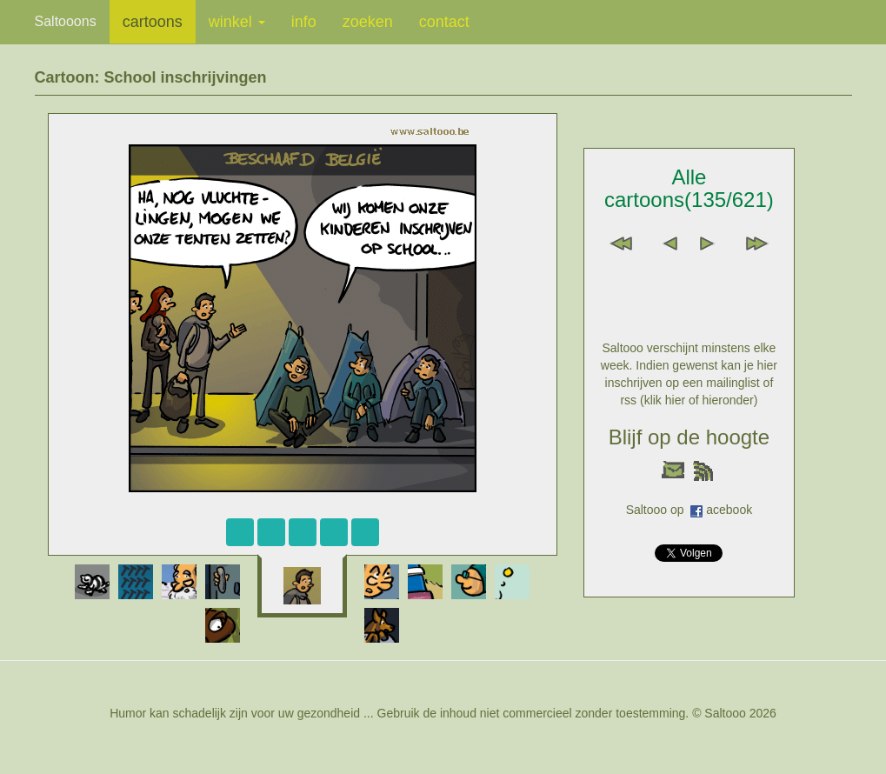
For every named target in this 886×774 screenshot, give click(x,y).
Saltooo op (658, 510)
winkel (237, 21)
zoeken (368, 21)
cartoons (153, 21)
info (303, 21)
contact (444, 21)
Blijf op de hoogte (689, 437)
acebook (729, 510)
